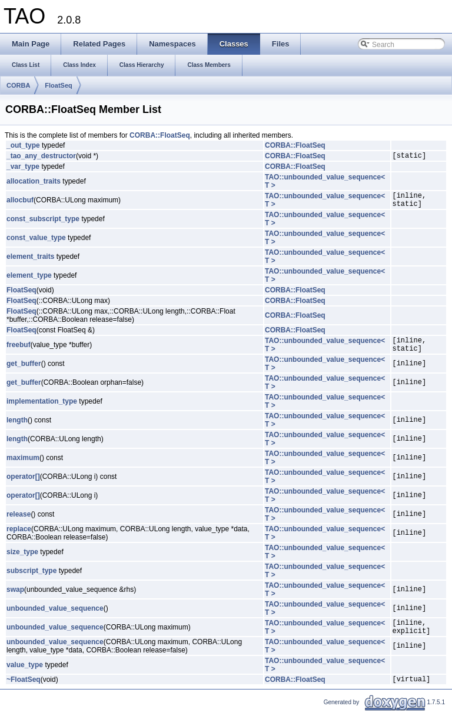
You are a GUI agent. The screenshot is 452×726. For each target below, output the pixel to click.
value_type (24, 677)
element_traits (30, 262)
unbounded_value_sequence (55, 617)
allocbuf (20, 203)
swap (15, 598)
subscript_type (31, 579)
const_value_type (36, 243)
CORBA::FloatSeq (159, 135)
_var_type (22, 168)
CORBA (18, 85)
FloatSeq (58, 85)
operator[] (23, 485)
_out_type (23, 145)
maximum (22, 466)
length (17, 429)
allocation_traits (33, 183)
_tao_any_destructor (41, 157)
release (18, 523)
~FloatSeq (23, 693)
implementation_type (41, 410)
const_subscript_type (42, 224)
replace (18, 538)
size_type (22, 561)
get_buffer (23, 372)
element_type (29, 281)
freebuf (18, 352)
